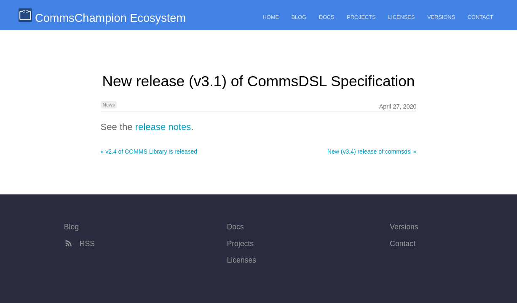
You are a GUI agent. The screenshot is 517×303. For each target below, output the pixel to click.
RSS (79, 243)
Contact (480, 17)
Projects (361, 17)
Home (271, 17)
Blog (299, 17)
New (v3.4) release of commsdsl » (372, 151)
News (109, 104)
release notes (163, 127)
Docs (327, 17)
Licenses (401, 17)
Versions (441, 17)
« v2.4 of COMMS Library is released (149, 151)
